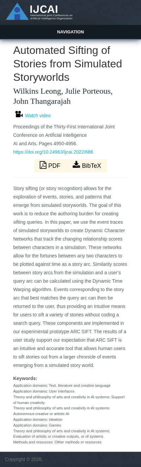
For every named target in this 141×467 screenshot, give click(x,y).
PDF (51, 165)
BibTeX (87, 165)
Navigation (70, 31)
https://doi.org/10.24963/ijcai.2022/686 (53, 152)
